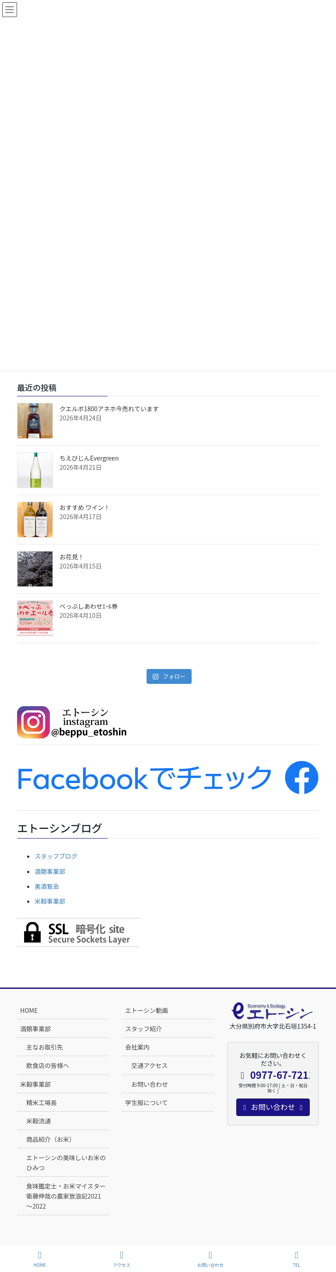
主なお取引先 (44, 1047)
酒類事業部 (50, 871)
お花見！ (72, 556)
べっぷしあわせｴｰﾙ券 (89, 606)
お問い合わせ (149, 1084)
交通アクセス (149, 1065)
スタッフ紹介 (143, 1028)
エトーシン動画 (146, 1010)
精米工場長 (41, 1102)
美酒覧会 (47, 886)
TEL (296, 1259)
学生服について (146, 1102)
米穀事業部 (50, 901)
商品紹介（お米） (50, 1139)
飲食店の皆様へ (47, 1065)
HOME (29, 1010)
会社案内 (137, 1047)
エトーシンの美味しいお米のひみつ (66, 1162)
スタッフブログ (56, 856)
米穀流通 (38, 1120)
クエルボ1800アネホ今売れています (109, 408)
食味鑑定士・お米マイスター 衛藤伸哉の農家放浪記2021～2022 (67, 1196)
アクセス (121, 1259)
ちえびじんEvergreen (89, 458)
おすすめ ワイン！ (85, 507)
